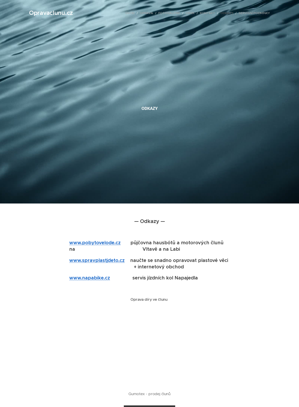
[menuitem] (147, 13)
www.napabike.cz (89, 278)
